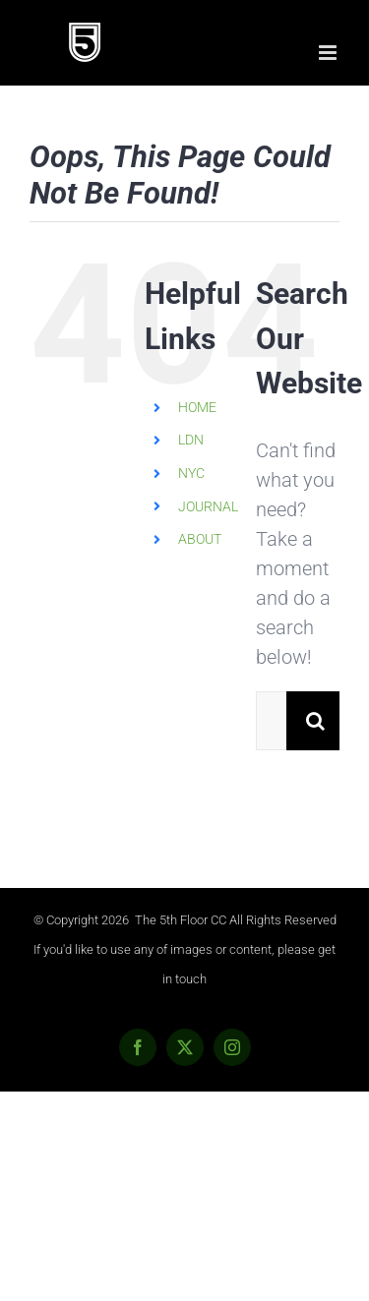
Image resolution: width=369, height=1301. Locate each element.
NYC (191, 473)
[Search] (315, 720)
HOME (197, 407)
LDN (191, 439)
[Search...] (271, 720)
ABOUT (199, 539)
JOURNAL (208, 506)
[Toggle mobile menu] (329, 52)
